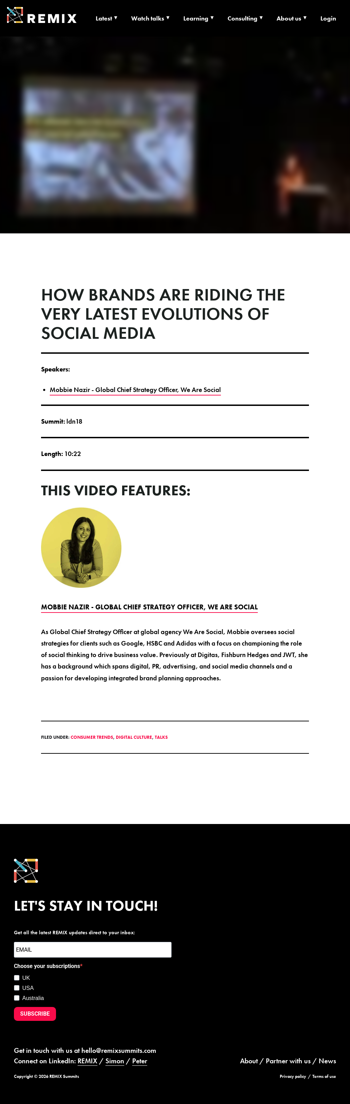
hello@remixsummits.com (118, 1050)
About (249, 1060)
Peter (139, 1060)
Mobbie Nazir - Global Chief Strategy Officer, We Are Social (135, 389)
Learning (195, 18)
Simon (114, 1060)
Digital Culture (134, 737)
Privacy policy (293, 1076)
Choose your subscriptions (47, 966)
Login (328, 18)
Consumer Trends (92, 737)
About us (289, 18)
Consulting (242, 18)
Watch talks (147, 18)
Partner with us (288, 1060)
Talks (161, 737)
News (327, 1060)
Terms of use (324, 1076)
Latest (104, 18)
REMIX (87, 1060)
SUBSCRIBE (35, 1013)
